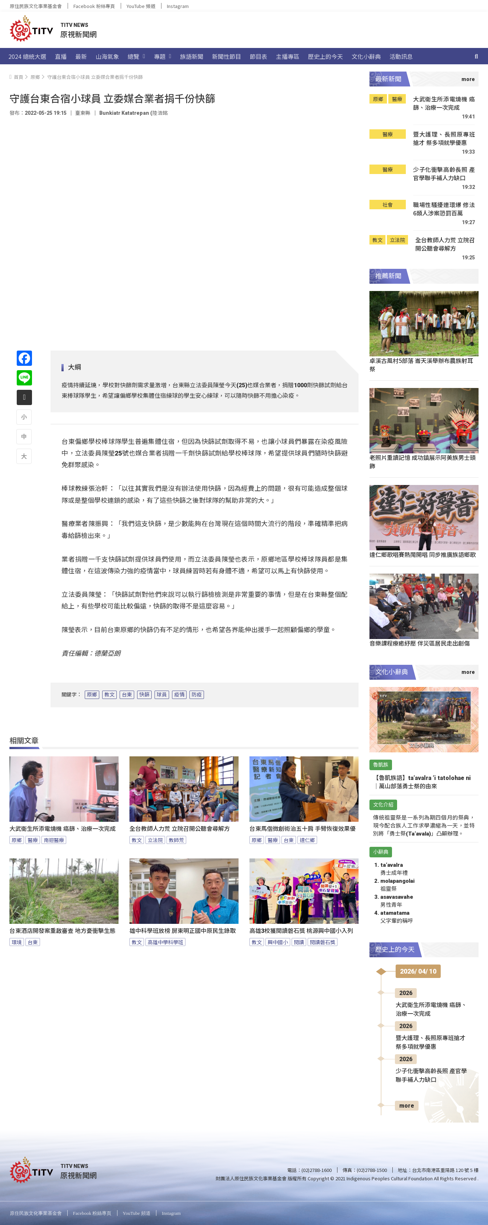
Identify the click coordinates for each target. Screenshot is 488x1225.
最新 (81, 56)
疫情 (179, 695)
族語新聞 (191, 56)
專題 (162, 56)
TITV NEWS (74, 25)
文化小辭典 (366, 56)
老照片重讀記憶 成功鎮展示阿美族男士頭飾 (422, 461)
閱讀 (299, 942)
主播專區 (287, 56)
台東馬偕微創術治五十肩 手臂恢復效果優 (302, 828)
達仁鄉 (307, 840)
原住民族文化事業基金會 (36, 6)
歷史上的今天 (325, 56)
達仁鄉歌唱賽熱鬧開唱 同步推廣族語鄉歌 (422, 554)
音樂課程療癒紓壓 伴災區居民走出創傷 (419, 643)
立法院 (155, 840)
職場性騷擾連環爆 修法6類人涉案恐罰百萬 (444, 209)
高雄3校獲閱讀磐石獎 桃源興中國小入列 (301, 930)
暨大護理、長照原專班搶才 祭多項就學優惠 (444, 138)
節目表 (258, 56)
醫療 (33, 840)
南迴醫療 (54, 840)
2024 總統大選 (27, 56)
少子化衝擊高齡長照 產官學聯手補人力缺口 (444, 173)
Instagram (178, 6)
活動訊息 (401, 56)
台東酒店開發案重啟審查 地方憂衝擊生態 (62, 930)
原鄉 (92, 695)
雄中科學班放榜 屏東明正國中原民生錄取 (182, 930)
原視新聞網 (78, 34)
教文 (109, 695)
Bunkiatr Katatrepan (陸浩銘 (133, 113)
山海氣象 (107, 56)
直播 (61, 56)
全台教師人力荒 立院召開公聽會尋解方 (179, 828)
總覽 (136, 56)
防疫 (197, 695)
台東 (127, 695)
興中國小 (278, 942)
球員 (162, 695)
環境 (17, 942)
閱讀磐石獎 (322, 942)
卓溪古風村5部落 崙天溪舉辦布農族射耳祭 (421, 364)
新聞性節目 (226, 56)
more (406, 1105)
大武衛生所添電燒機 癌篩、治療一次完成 (62, 828)
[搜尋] (476, 56)
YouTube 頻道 (141, 6)
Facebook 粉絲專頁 (94, 6)
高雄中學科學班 (165, 942)
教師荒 (176, 840)
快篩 (144, 695)
